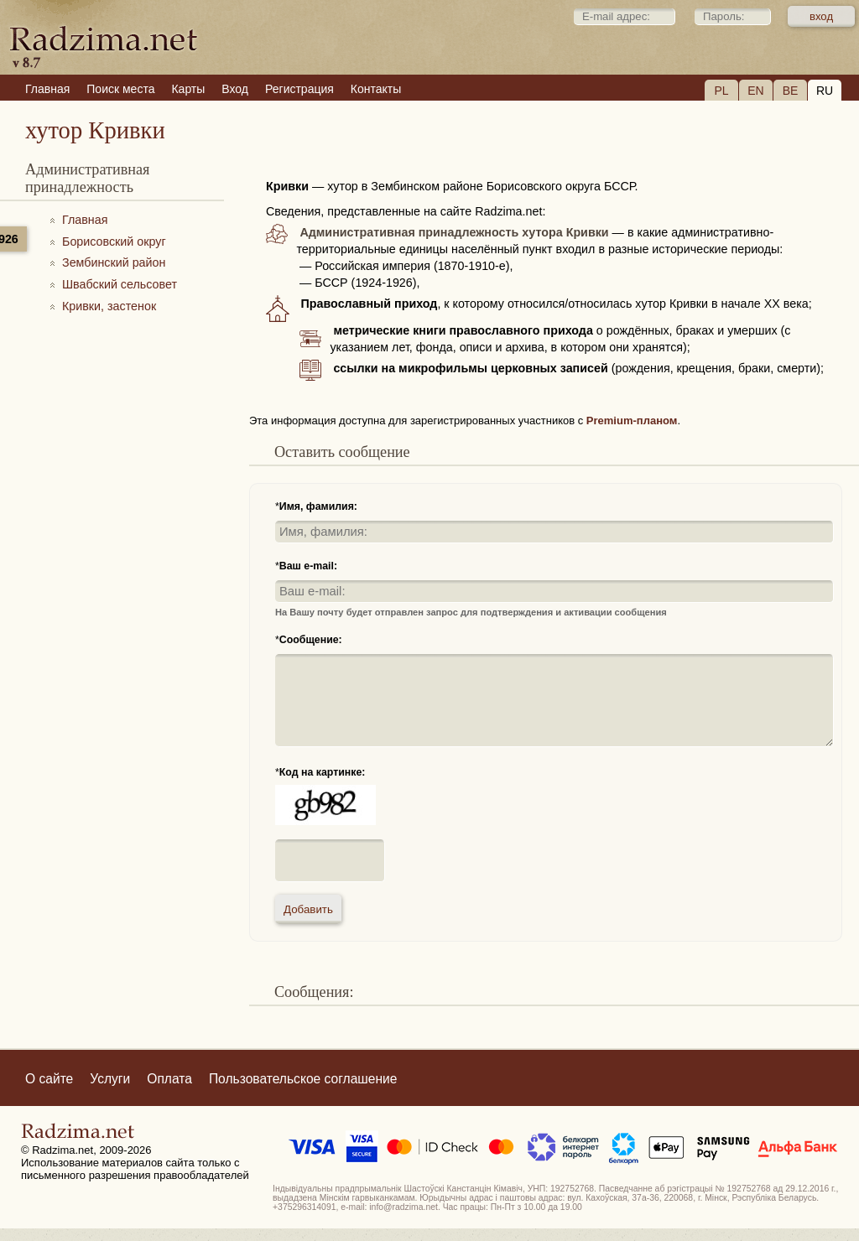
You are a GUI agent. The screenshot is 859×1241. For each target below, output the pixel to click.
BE (791, 90)
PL (721, 90)
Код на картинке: (322, 772)
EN (755, 90)
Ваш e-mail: (308, 566)
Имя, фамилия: (318, 506)
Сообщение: (310, 640)
